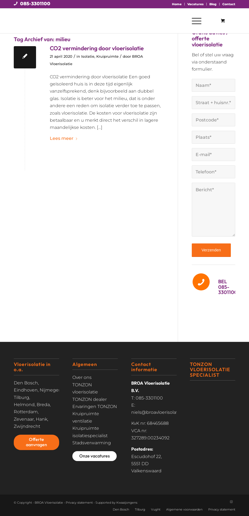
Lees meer (64, 138)
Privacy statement (79, 502)
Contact (228, 4)
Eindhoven (26, 390)
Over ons (82, 377)
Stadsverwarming (91, 442)
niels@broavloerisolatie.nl (159, 412)
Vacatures (195, 4)
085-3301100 (35, 3)
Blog (213, 4)
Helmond (24, 404)
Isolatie (87, 56)
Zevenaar (24, 419)
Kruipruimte (107, 56)
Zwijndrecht (27, 426)
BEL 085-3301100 (227, 287)
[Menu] (193, 21)
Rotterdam (26, 411)
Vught (155, 509)
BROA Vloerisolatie (49, 502)
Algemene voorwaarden (184, 509)
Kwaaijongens (126, 502)
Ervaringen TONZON (94, 406)
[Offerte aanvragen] (36, 442)
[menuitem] (177, 4)
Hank (41, 419)
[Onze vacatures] (94, 456)
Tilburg (21, 397)
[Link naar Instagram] (231, 502)
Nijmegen (51, 390)
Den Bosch (26, 382)
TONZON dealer (89, 399)
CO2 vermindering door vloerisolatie (97, 48)
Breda (43, 404)
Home (177, 4)
